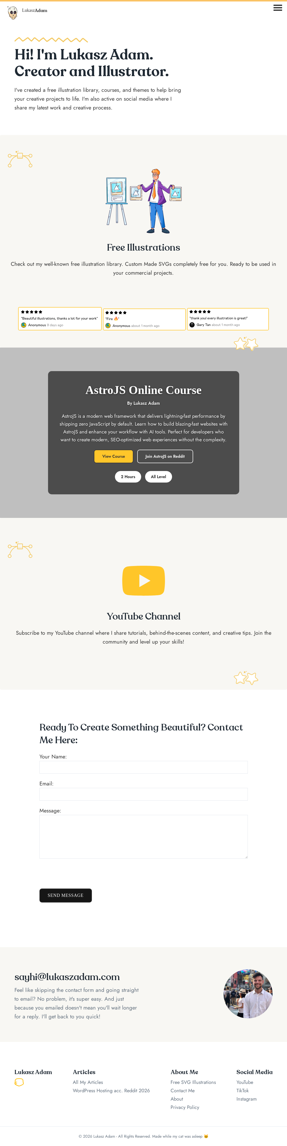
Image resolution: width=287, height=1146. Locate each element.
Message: (143, 833)
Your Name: (143, 763)
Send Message (66, 895)
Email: (143, 790)
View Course (113, 456)
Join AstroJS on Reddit (165, 456)
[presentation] (76, 873)
